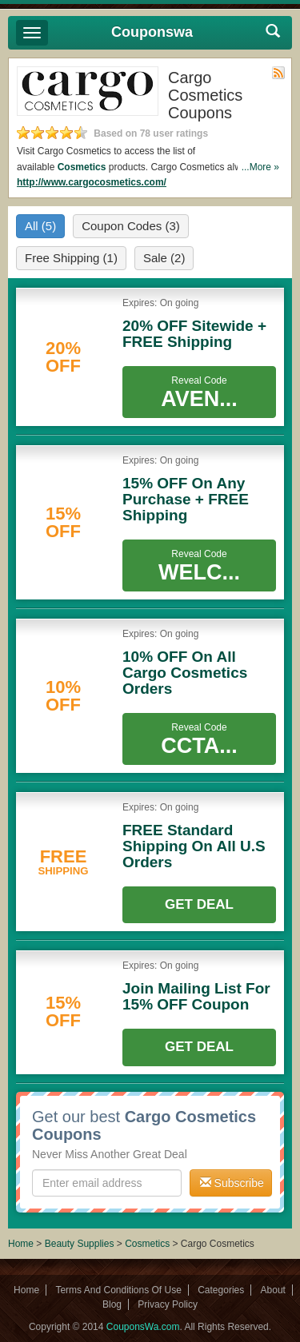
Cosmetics (82, 167)
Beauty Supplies (79, 1243)
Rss (278, 72)
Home (21, 1243)
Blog (112, 1304)
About (273, 1290)
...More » (260, 167)
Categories (221, 1290)
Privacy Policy (168, 1304)
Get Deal (199, 904)
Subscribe (232, 1183)
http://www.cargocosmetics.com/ (91, 182)
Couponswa (152, 32)
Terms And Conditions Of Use (118, 1290)
